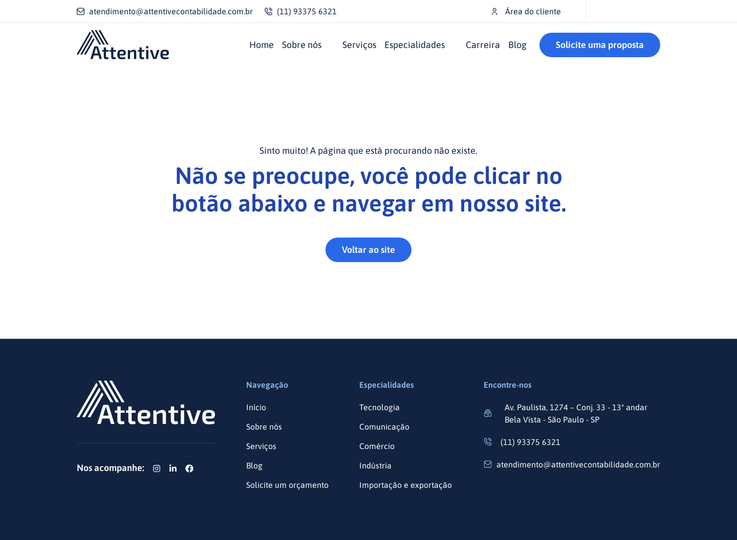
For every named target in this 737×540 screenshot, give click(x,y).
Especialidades (414, 44)
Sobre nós (301, 44)
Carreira (483, 44)
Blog (517, 44)
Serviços (359, 44)
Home (261, 44)
